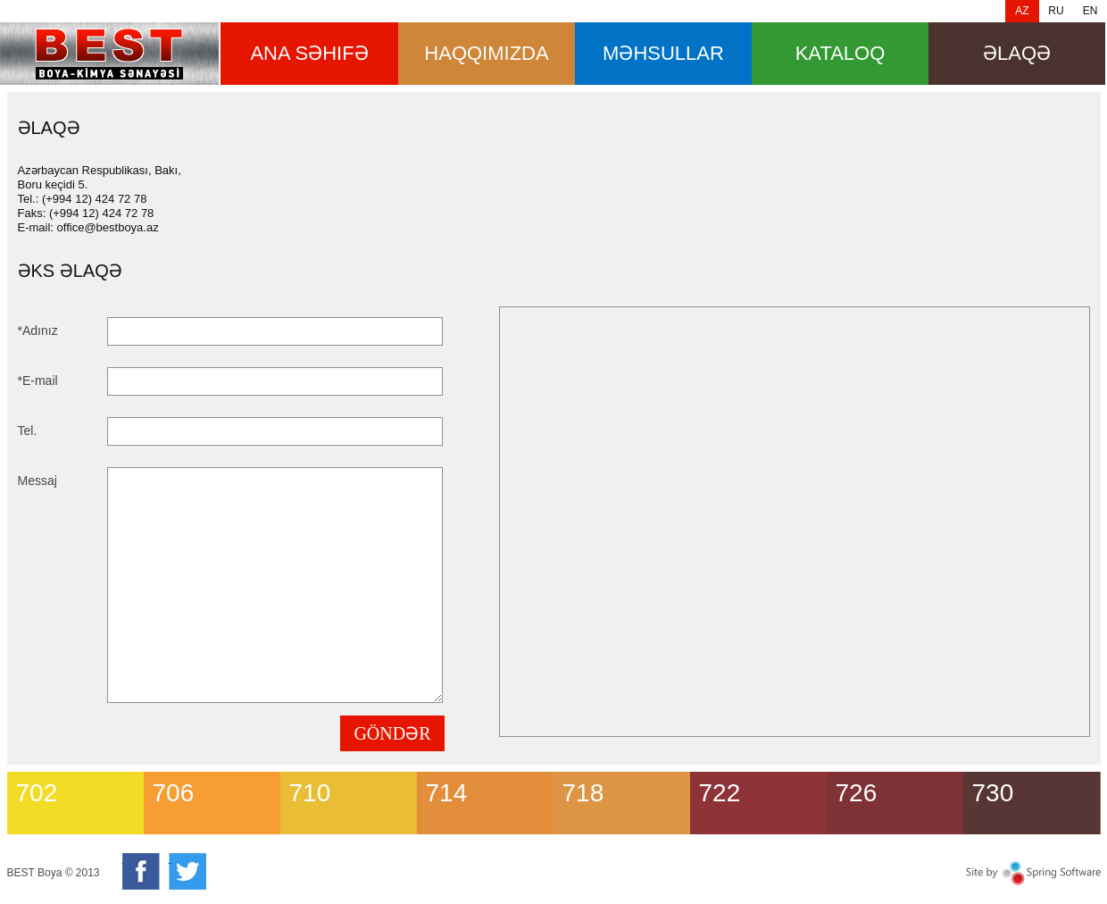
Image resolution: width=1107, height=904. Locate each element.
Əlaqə (1017, 53)
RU (1055, 10)
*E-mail (38, 380)
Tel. (27, 430)
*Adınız (38, 330)
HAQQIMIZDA (486, 53)
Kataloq (840, 53)
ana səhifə (309, 53)
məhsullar (663, 53)
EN (1090, 10)
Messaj (37, 480)
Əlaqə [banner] (109, 53)
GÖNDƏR (392, 733)
